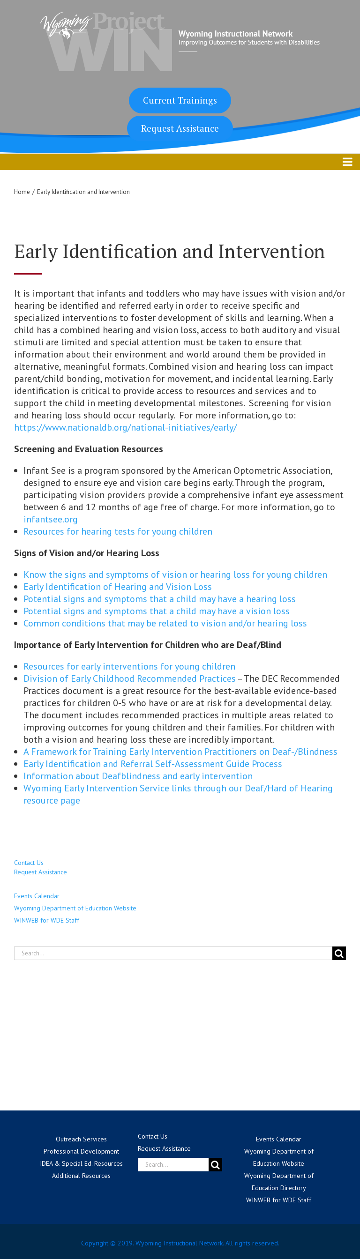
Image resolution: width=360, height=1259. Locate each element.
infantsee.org (50, 519)
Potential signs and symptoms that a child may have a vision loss (156, 611)
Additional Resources (81, 1175)
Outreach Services (81, 1139)
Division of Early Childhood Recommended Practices (129, 678)
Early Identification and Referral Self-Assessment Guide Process (152, 764)
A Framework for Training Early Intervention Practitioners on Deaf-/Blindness (181, 751)
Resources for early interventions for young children (129, 666)
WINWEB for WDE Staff (46, 920)
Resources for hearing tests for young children (117, 531)
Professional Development (81, 1151)
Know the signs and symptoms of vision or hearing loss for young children (175, 574)
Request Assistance (180, 128)
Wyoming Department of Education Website (75, 908)
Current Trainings (180, 100)
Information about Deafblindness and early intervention (139, 776)
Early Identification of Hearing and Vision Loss (118, 587)
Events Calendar (37, 896)
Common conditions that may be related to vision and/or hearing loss (165, 623)
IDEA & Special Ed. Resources (81, 1163)
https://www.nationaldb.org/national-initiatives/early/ (125, 427)
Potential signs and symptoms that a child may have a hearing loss (159, 599)
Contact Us (29, 862)
